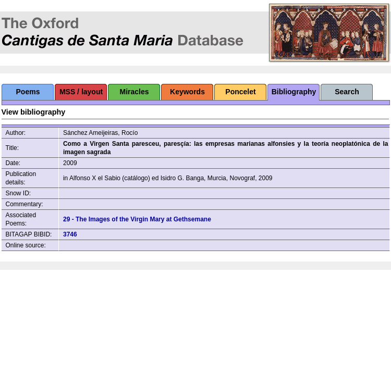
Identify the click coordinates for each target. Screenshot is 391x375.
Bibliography (294, 92)
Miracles (134, 92)
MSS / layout (81, 92)
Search (347, 92)
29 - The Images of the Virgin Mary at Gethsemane (137, 219)
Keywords (187, 92)
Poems (28, 92)
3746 (70, 234)
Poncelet (240, 92)
